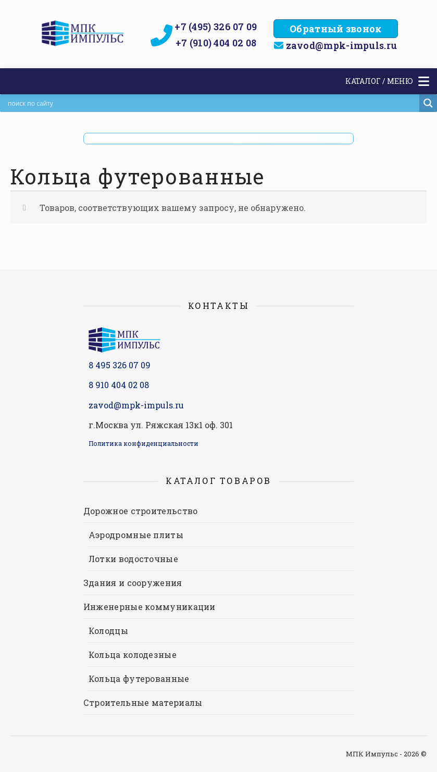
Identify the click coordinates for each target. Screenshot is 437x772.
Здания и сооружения (132, 582)
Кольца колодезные (133, 654)
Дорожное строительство (140, 510)
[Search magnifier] (428, 103)
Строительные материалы (143, 702)
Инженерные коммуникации (149, 606)
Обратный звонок (336, 28)
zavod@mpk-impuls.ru (341, 45)
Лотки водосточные (133, 558)
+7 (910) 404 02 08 (216, 42)
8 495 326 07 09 (120, 364)
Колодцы (108, 630)
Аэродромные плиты (136, 534)
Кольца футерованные (139, 678)
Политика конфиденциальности (143, 443)
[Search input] (212, 103)
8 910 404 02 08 (119, 384)
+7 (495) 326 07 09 (215, 26)
